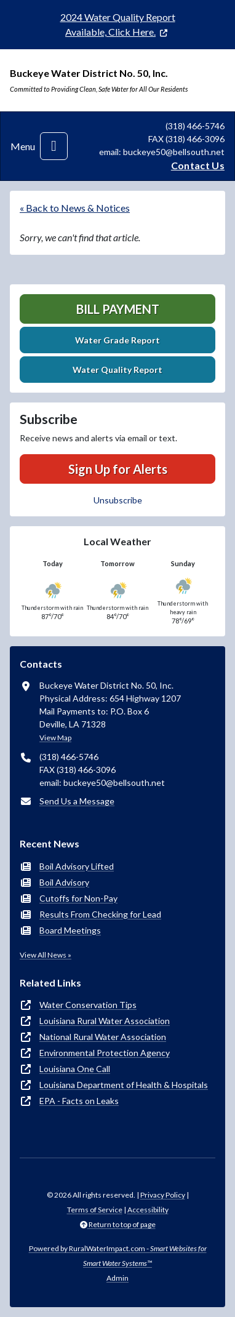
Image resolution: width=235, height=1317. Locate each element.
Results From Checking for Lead (100, 914)
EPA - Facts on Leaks (79, 1100)
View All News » (45, 954)
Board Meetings (70, 930)
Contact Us (198, 165)
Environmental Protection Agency (104, 1052)
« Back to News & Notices (75, 208)
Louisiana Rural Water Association (104, 1020)
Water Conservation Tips (88, 1004)
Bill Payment (117, 309)
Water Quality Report (117, 369)
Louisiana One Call (74, 1068)
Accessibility (148, 1209)
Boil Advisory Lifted (76, 866)
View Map (55, 737)
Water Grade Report (117, 340)
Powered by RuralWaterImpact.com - (118, 1256)
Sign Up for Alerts (117, 469)
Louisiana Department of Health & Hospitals (123, 1084)
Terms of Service (94, 1209)
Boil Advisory (64, 882)
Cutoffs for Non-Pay (78, 898)
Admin (117, 1278)
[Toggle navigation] (54, 146)
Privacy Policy (162, 1194)
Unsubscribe (118, 500)
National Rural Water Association (102, 1036)
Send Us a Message (76, 801)
